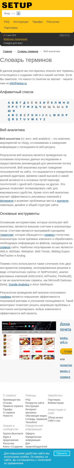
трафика (5, 296)
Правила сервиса (13, 406)
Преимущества (11, 399)
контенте (62, 200)
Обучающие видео (36, 415)
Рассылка (53, 21)
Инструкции (20, 21)
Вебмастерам (56, 403)
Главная (7, 51)
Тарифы (37, 21)
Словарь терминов (27, 51)
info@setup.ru (18, 83)
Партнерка (11, 27)
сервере (5, 247)
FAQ (6, 21)
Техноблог (31, 422)
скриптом (7, 234)
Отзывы (7, 403)
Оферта (30, 433)
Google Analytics (19, 284)
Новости (8, 415)
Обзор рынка (55, 417)
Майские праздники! (15, 39)
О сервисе (9, 412)
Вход (7, 13)
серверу (49, 234)
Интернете (7, 200)
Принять (61, 453)
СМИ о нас (54, 420)
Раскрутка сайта (34, 403)
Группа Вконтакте (13, 433)
